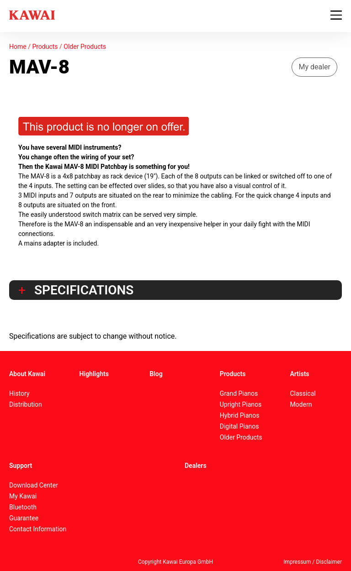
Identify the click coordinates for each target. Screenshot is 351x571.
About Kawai (27, 373)
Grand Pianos (239, 393)
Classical (302, 393)
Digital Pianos (239, 426)
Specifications (83, 290)
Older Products (85, 46)
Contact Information (37, 529)
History (19, 393)
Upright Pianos (241, 404)
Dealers (196, 465)
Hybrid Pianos (240, 415)
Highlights (94, 373)
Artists (299, 373)
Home (18, 46)
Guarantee (23, 518)
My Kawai (23, 496)
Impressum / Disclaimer (312, 562)
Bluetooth (23, 507)
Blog (155, 373)
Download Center (33, 485)
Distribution (25, 404)
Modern (301, 404)
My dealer (314, 67)
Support (20, 465)
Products (45, 46)
